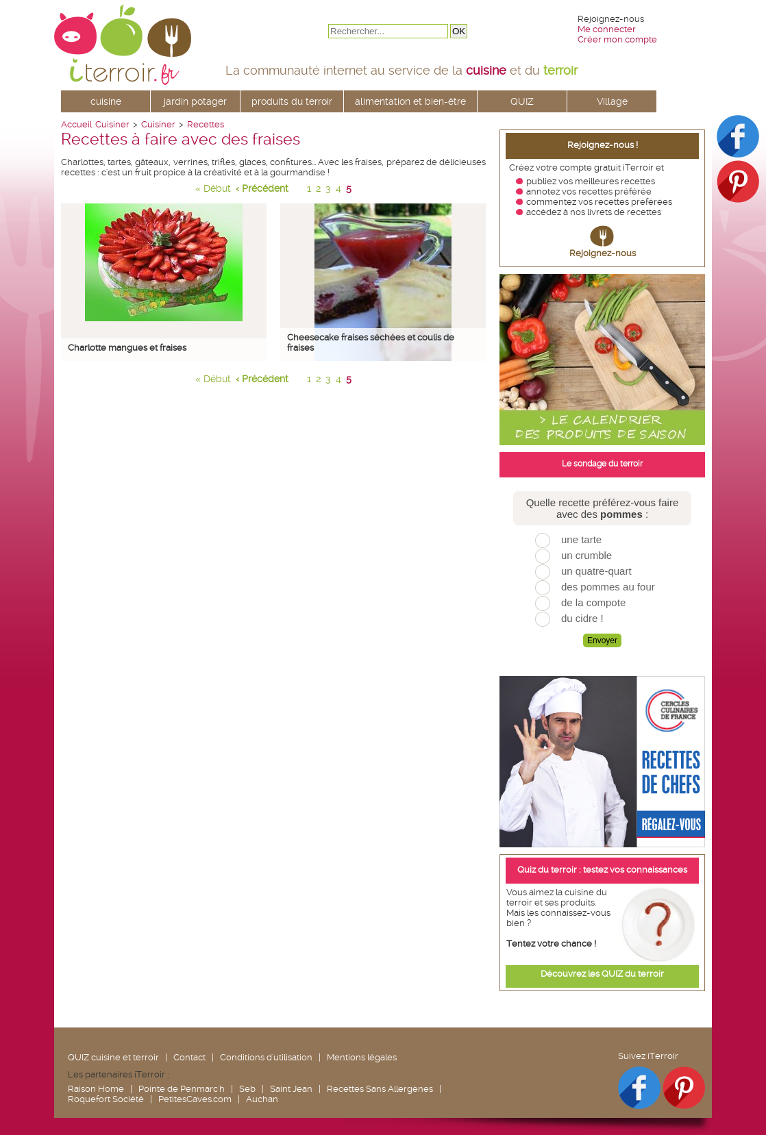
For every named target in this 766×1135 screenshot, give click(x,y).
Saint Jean (291, 1089)
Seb (247, 1089)
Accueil (76, 124)
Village (612, 101)
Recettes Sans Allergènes (380, 1089)
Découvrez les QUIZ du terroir (602, 974)
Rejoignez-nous (602, 253)
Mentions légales (362, 1057)
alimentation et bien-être (410, 101)
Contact (189, 1057)
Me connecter (607, 29)
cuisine (105, 101)
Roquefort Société (106, 1099)
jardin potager (195, 101)
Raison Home (96, 1089)
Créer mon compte (617, 39)
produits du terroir (291, 101)
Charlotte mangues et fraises (127, 347)
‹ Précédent (262, 188)
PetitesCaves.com (195, 1099)
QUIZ (522, 101)
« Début (213, 188)
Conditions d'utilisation (266, 1057)
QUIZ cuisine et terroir (113, 1057)
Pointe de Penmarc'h (181, 1089)
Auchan (262, 1099)
